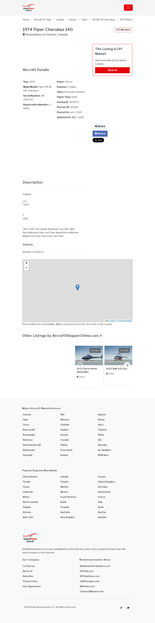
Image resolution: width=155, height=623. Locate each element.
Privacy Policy (30, 581)
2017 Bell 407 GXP (117, 368)
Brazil (63, 502)
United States (30, 476)
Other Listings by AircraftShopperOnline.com (62, 336)
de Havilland (104, 450)
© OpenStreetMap (124, 321)
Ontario (64, 481)
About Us (28, 571)
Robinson (28, 439)
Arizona (27, 512)
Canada (64, 476)
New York (28, 517)
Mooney (64, 419)
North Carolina (30, 502)
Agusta (102, 414)
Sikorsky (102, 445)
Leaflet (110, 321)
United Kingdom (106, 481)
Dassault (27, 455)
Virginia (27, 507)
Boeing (64, 455)
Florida (26, 481)
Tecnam (64, 439)
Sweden (102, 517)
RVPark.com (86, 571)
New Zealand (67, 517)
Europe (102, 476)
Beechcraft (29, 429)
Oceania (64, 507)
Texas (26, 486)
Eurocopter (66, 450)
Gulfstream (29, 450)
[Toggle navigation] (128, 7)
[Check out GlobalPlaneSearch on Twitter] (128, 607)
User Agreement (32, 586)
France (101, 497)
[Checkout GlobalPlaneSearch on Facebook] (121, 607)
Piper (25, 419)
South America (68, 497)
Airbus (101, 419)
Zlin (100, 439)
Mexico (64, 491)
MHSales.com (87, 586)
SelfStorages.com (90, 581)
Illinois (26, 497)
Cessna (27, 414)
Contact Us (29, 566)
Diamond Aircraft (32, 445)
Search (112, 70)
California (28, 491)
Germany (103, 486)
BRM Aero (103, 455)
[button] (78, 287)
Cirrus (26, 424)
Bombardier (29, 434)
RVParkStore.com (90, 576)
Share (100, 126)
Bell (62, 414)
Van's (101, 424)
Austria (102, 512)
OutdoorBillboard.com (92, 591)
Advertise (28, 576)
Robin (101, 434)
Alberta (64, 486)
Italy (100, 502)
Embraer (65, 424)
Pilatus (64, 445)
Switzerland (104, 491)
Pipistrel (102, 429)
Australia (65, 512)
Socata (64, 434)
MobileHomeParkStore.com (95, 566)
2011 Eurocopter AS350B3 (87, 370)
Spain (101, 507)
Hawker (64, 429)
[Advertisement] (55, 52)
